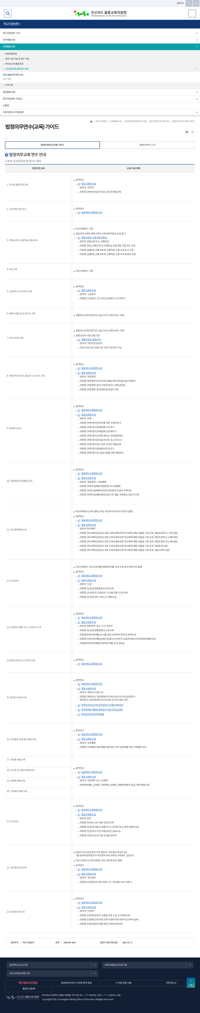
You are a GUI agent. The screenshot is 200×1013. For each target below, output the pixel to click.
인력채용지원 (9, 40)
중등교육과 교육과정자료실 (94, 237)
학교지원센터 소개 (11, 33)
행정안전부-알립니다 (91, 339)
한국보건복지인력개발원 (92, 714)
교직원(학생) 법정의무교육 (16, 69)
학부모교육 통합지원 (14, 64)
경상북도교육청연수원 (91, 212)
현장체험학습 (11, 54)
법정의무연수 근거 (147, 145)
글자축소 (189, 3)
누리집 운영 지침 (123, 983)
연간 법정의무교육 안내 (13, 75)
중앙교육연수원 (88, 184)
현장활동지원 (9, 92)
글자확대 (196, 3)
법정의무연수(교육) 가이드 (52, 145)
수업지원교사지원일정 (13, 112)
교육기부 (9, 85)
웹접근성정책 (28, 989)
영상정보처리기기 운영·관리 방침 (76, 983)
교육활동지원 (9, 46)
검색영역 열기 (8, 13)
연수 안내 (7, 79)
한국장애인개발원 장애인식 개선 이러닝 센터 (102, 709)
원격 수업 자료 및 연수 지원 (17, 59)
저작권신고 (171, 983)
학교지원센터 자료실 (12, 98)
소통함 (6, 105)
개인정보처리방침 (28, 983)
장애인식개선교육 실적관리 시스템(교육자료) (102, 705)
